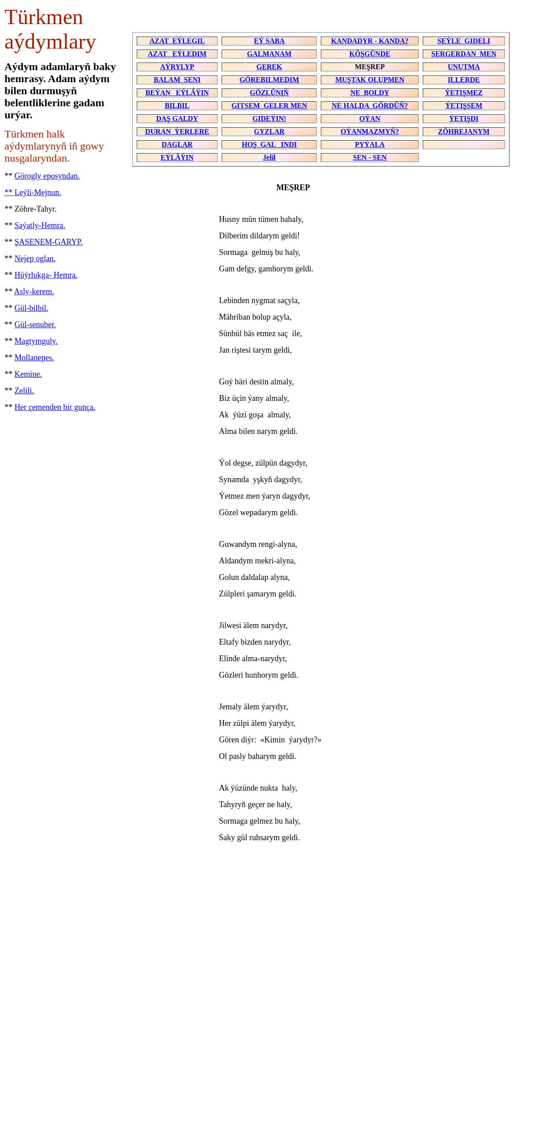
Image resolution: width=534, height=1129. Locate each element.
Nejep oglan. (35, 258)
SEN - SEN (370, 157)
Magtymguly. (36, 341)
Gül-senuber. (35, 324)
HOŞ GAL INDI (269, 144)
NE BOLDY (369, 92)
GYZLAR (269, 131)
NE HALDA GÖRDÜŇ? (370, 105)
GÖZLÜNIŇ (269, 92)
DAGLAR (177, 144)
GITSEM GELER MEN (269, 105)
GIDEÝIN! (269, 118)
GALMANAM (269, 54)
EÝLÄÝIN (177, 157)
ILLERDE (464, 79)
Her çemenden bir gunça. (55, 407)
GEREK (269, 67)
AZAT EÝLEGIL (177, 41)
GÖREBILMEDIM (269, 79)
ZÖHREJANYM (464, 131)
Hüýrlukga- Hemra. (46, 275)
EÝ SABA (269, 41)
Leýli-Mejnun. (38, 192)
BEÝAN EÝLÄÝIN (177, 92)
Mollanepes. (34, 357)
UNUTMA (464, 67)
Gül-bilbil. (32, 308)
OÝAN (369, 118)
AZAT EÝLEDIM (177, 54)
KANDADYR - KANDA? (369, 41)
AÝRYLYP (177, 67)
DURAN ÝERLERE (177, 131)
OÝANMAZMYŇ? (370, 131)
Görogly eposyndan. (47, 175)
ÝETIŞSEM (464, 105)
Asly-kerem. (34, 291)
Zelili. (24, 390)
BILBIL (177, 105)
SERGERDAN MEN (463, 54)
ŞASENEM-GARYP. (49, 241)
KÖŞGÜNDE (370, 54)
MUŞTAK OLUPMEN (369, 79)
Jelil (269, 157)
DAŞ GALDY (177, 118)
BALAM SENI (177, 79)
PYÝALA (370, 144)
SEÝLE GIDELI (463, 41)
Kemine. (28, 374)
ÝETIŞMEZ (464, 92)
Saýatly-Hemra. (40, 225)
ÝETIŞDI (464, 118)
